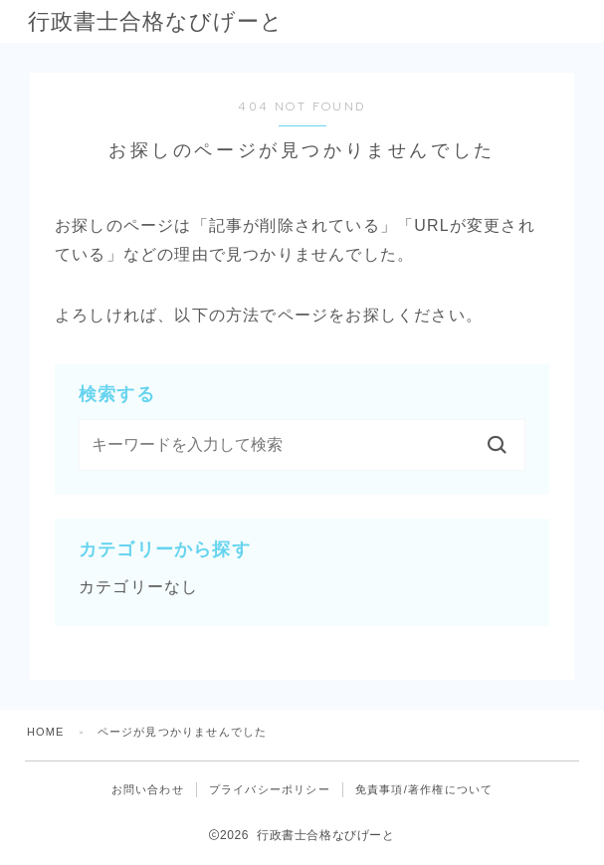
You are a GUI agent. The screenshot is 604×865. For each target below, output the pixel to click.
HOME (46, 732)
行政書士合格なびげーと (166, 22)
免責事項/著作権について (424, 789)
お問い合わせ (147, 789)
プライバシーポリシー (269, 789)
